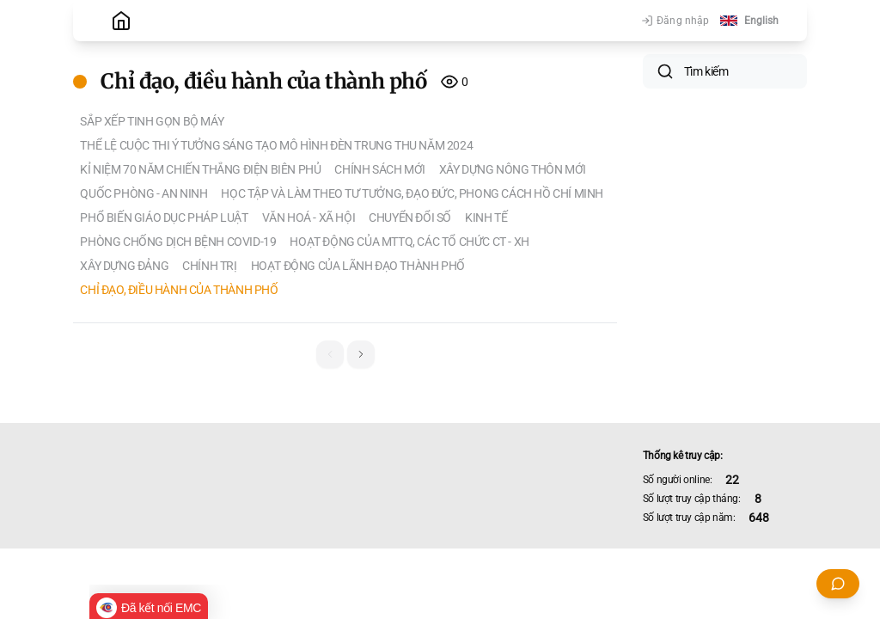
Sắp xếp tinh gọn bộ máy (151, 121)
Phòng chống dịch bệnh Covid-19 (178, 241)
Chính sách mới (379, 169)
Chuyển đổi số (410, 217)
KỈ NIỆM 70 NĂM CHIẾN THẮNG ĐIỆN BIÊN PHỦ (200, 169)
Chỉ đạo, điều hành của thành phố (179, 290)
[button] (361, 354)
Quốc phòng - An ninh (143, 193)
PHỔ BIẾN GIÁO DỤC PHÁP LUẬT (164, 217)
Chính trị (209, 266)
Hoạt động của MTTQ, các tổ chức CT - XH (409, 241)
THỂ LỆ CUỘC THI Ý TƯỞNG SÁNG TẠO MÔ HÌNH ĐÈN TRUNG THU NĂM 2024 (276, 145)
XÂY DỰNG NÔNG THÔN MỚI (512, 169)
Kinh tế (486, 217)
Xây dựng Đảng (124, 266)
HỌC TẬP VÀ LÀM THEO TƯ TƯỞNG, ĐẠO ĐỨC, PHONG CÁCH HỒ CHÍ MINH (412, 193)
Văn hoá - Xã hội (309, 217)
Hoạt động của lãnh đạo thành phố (358, 266)
